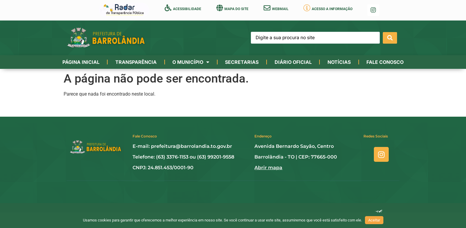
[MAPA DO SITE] (219, 7)
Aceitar (374, 220)
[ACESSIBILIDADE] (168, 7)
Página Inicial (81, 62)
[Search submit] (390, 38)
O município (190, 62)
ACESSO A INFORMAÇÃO (332, 9)
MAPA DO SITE (236, 9)
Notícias (339, 62)
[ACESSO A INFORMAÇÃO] (306, 7)
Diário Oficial (293, 62)
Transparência (136, 62)
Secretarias (242, 62)
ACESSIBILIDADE (187, 9)
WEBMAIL (280, 9)
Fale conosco (385, 62)
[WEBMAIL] (267, 7)
